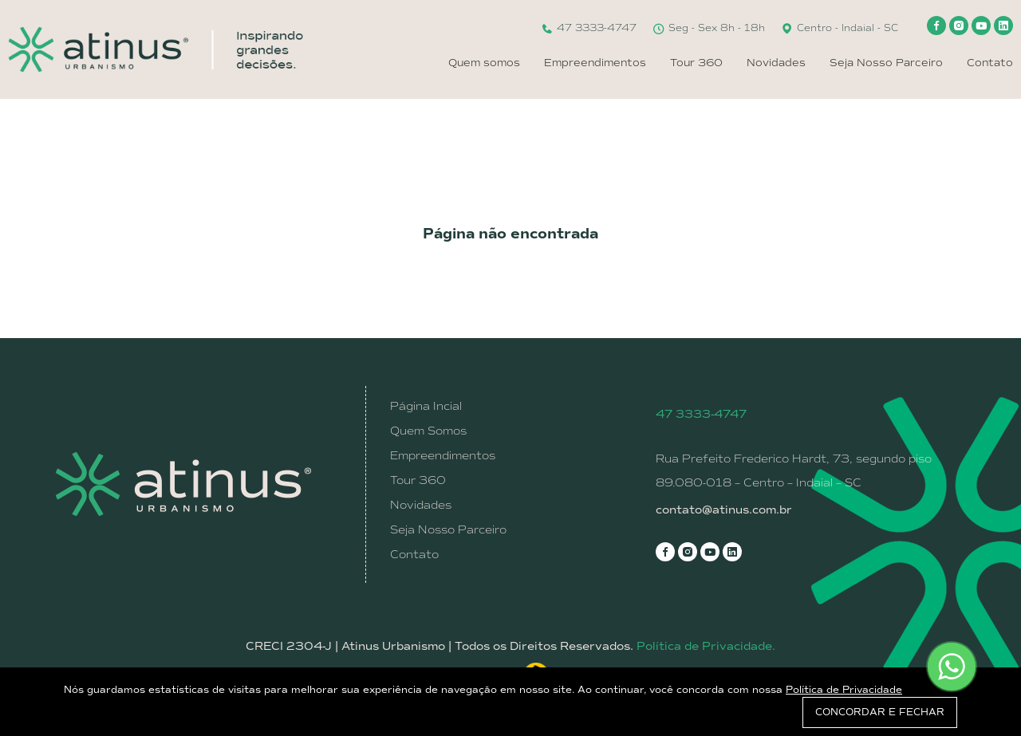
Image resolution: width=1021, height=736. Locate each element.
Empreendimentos (595, 63)
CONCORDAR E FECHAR (879, 712)
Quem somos (484, 63)
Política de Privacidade (844, 689)
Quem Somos (428, 430)
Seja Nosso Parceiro (886, 63)
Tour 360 (696, 63)
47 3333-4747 (589, 27)
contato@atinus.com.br (724, 510)
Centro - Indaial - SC (839, 27)
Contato (990, 63)
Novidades (776, 63)
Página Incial (426, 405)
